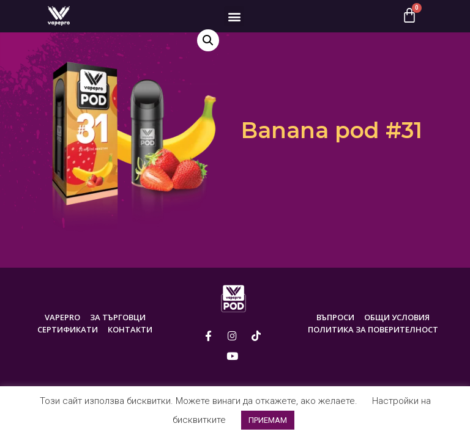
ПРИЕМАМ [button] (267, 420)
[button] (234, 16)
